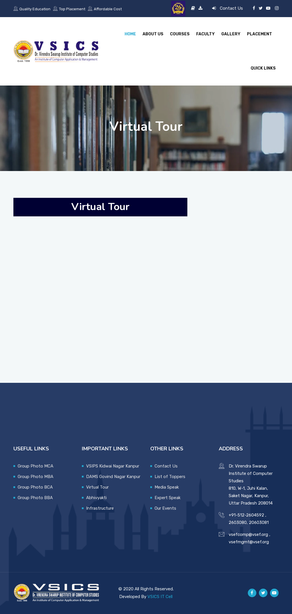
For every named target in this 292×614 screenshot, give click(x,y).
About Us (153, 34)
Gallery (230, 34)
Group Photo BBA (35, 497)
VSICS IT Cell (160, 596)
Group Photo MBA (35, 476)
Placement (259, 34)
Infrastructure (100, 508)
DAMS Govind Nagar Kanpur (113, 476)
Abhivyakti (96, 497)
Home (130, 34)
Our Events (165, 508)
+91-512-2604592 (246, 515)
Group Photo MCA (35, 466)
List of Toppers (170, 476)
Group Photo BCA (35, 487)
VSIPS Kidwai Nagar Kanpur (112, 466)
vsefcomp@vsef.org (248, 534)
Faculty (205, 34)
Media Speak (167, 487)
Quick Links (263, 68)
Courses (180, 34)
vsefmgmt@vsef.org (249, 541)
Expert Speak (168, 497)
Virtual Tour (97, 487)
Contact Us (231, 8)
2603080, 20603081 (249, 522)
